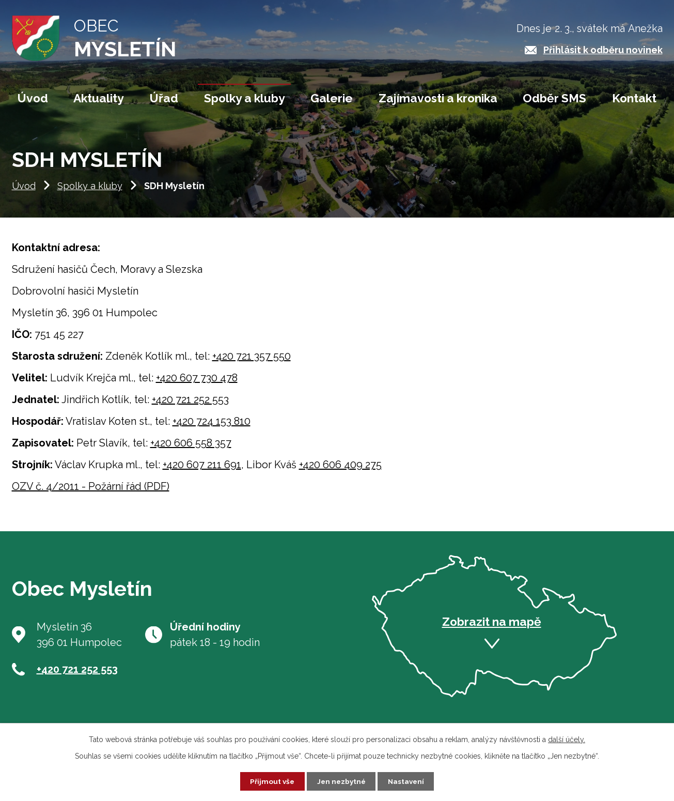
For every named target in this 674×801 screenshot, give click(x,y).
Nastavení (408, 781)
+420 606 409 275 (340, 471)
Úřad (164, 98)
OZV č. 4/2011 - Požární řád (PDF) (90, 493)
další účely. (566, 738)
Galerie (331, 98)
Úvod (24, 192)
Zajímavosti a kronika (438, 98)
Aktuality (98, 98)
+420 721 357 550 (251, 363)
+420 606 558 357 (190, 449)
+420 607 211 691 (202, 471)
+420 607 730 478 (197, 384)
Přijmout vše (270, 781)
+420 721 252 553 (190, 406)
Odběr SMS (554, 98)
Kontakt (634, 98)
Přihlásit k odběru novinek (603, 49)
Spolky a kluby (89, 192)
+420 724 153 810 (211, 428)
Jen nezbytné (341, 781)
